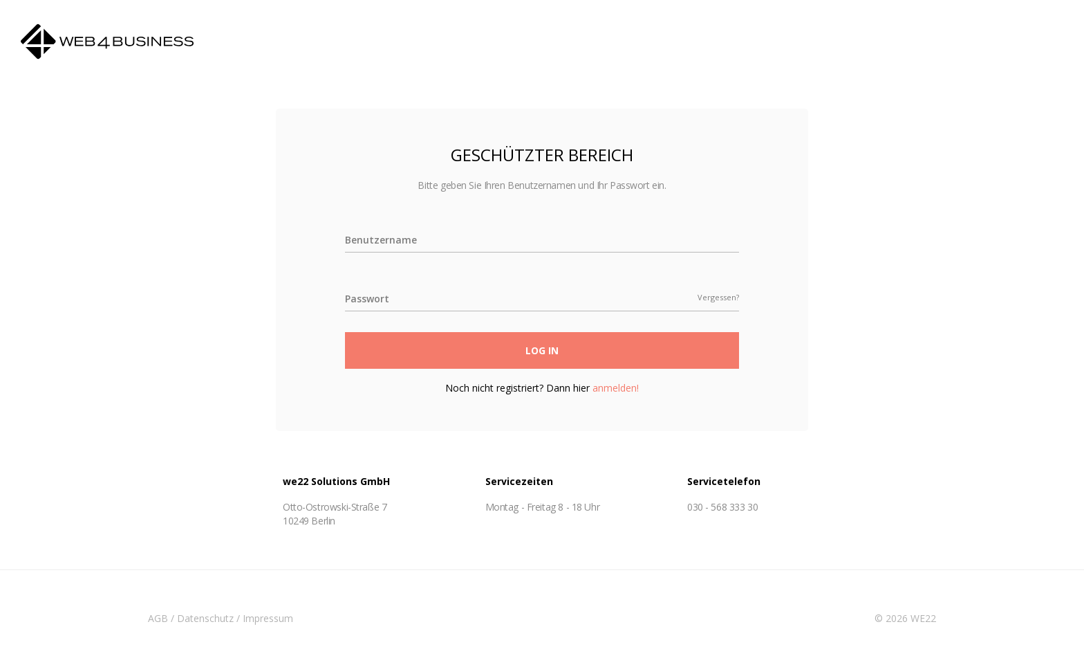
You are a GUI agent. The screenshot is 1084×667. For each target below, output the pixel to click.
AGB (158, 618)
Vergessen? (718, 297)
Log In (542, 350)
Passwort (367, 298)
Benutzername (381, 239)
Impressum (268, 618)
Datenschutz (205, 618)
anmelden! (615, 387)
